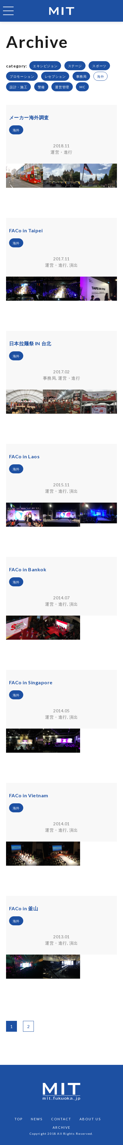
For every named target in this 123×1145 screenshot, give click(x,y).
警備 (41, 87)
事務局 (81, 76)
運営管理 (62, 87)
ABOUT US (90, 1119)
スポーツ (99, 66)
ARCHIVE (62, 1127)
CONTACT (61, 1119)
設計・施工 (18, 87)
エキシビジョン (45, 66)
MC (82, 87)
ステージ (75, 66)
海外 (100, 76)
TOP (19, 1119)
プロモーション (22, 76)
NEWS (37, 1119)
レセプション (55, 76)
